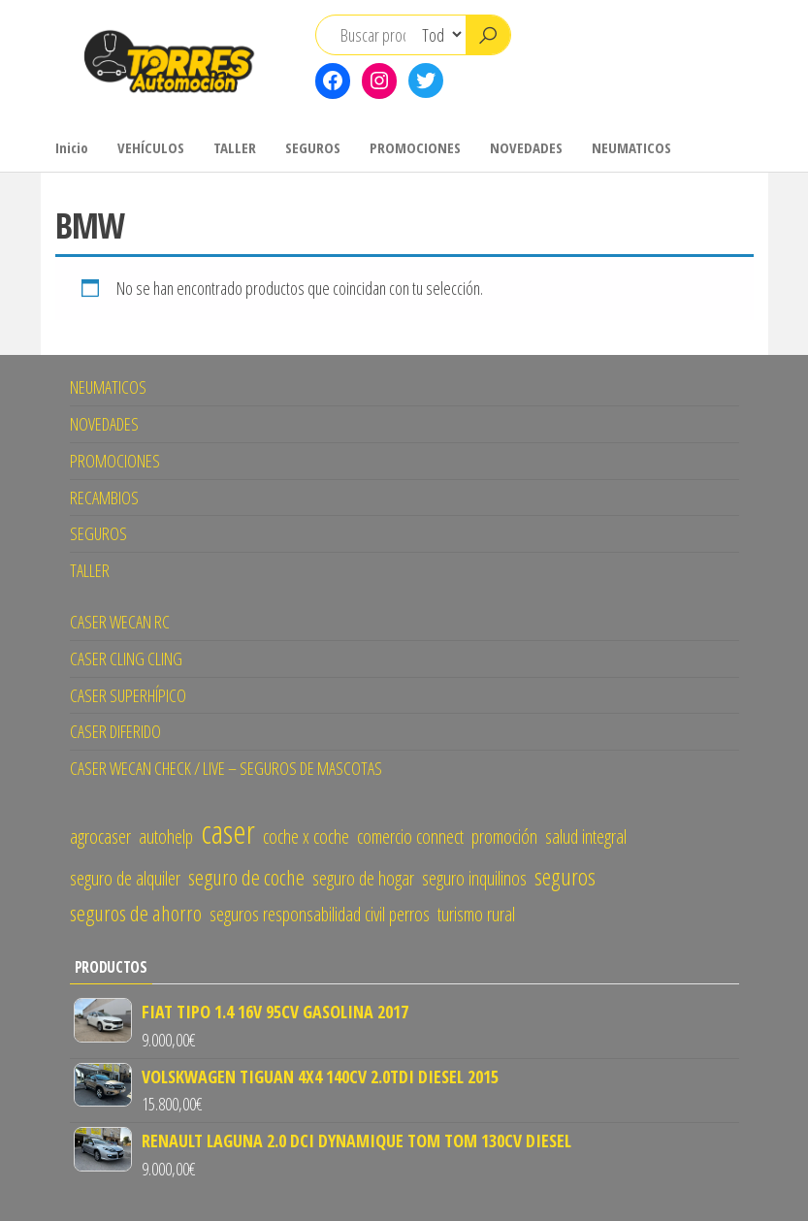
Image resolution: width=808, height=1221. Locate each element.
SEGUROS (312, 147)
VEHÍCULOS (150, 147)
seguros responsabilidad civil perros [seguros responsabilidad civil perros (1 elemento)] (320, 914)
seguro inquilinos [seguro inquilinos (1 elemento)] (474, 878)
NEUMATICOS (631, 147)
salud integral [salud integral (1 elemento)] (586, 836)
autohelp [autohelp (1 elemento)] (166, 836)
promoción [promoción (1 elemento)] (504, 836)
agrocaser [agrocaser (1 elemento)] (100, 836)
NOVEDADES (526, 147)
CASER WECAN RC (120, 621)
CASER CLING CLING (126, 658)
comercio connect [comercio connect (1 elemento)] (410, 836)
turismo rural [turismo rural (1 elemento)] (476, 914)
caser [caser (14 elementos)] (228, 831)
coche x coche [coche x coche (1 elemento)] (306, 836)
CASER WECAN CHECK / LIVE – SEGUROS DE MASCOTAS (226, 768)
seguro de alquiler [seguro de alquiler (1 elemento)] (125, 878)
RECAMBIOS (104, 497)
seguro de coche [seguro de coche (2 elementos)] (246, 877)
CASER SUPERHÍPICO (128, 695)
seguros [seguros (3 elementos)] (565, 876)
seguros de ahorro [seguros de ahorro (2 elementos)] (136, 913)
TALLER (234, 147)
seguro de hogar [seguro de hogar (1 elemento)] (363, 878)
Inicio (71, 147)
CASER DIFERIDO (115, 731)
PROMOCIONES (415, 147)
